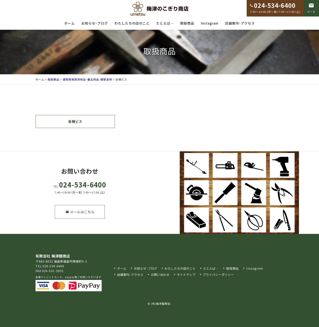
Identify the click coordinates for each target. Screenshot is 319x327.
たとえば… (165, 23)
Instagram (209, 23)
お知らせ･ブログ (94, 23)
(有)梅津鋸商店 (160, 304)
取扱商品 (187, 23)
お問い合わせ (160, 274)
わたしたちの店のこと (132, 23)
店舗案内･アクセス (240, 23)
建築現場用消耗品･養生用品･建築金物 (87, 79)
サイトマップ (186, 274)
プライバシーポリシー (218, 274)
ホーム (69, 23)
